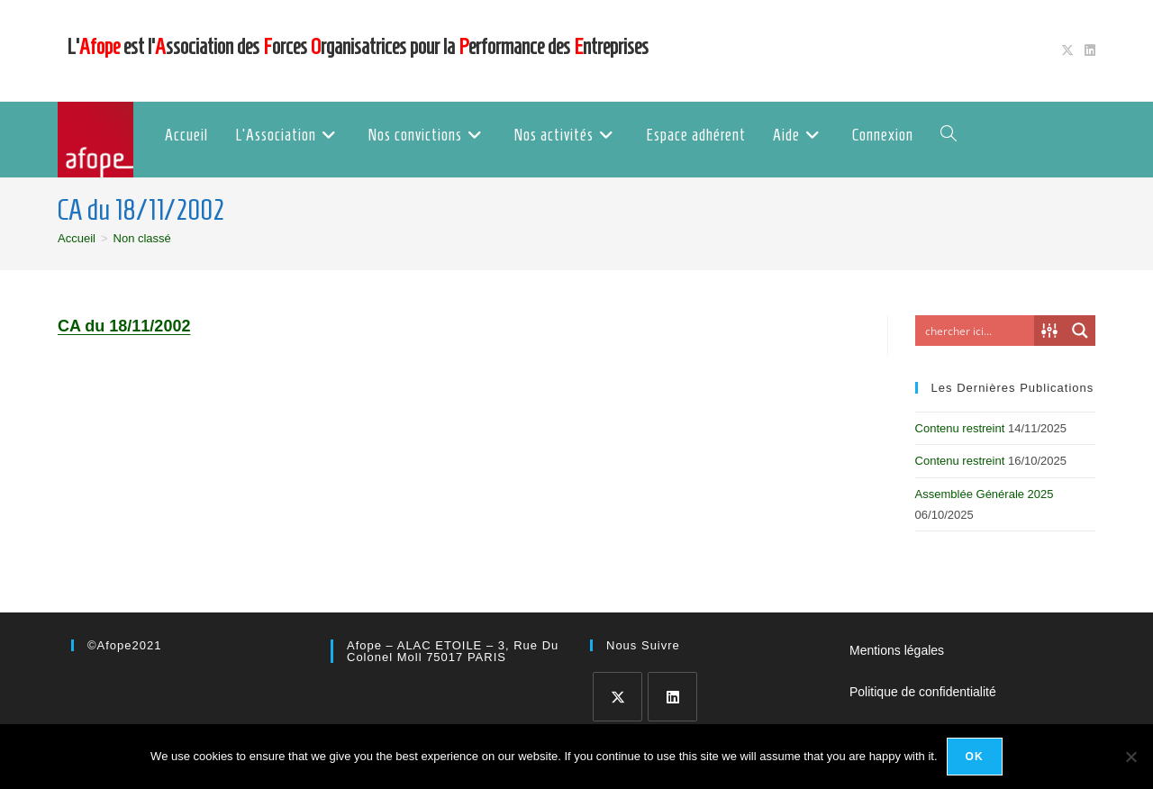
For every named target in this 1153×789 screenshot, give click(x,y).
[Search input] (979, 330)
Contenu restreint (960, 428)
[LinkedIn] (672, 696)
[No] (1130, 757)
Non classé (142, 238)
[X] (617, 696)
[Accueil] (76, 238)
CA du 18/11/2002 (124, 326)
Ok (975, 756)
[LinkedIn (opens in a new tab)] (1087, 50)
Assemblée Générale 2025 (984, 494)
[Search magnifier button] (1080, 330)
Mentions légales (896, 650)
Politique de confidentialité (922, 692)
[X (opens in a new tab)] (1067, 50)
